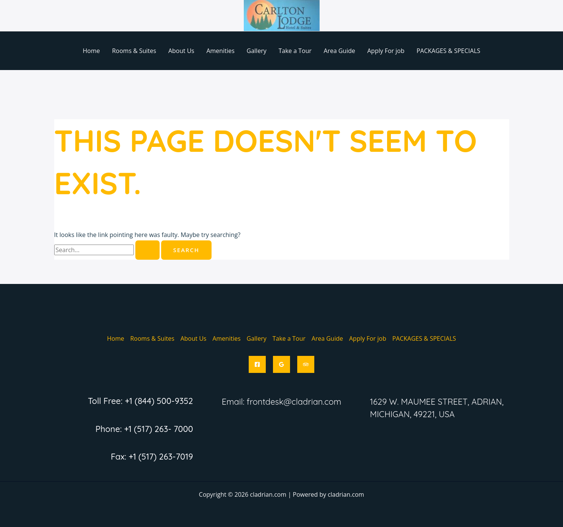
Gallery (257, 51)
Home (91, 51)
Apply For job (386, 51)
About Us (181, 51)
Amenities (220, 51)
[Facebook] (257, 364)
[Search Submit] (147, 250)
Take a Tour (295, 51)
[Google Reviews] (281, 364)
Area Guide (339, 51)
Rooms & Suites (134, 51)
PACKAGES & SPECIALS (448, 51)
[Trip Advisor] (305, 364)
